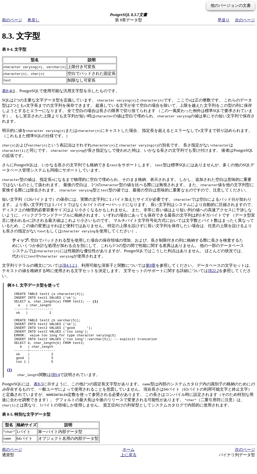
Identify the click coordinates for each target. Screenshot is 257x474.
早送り (224, 20)
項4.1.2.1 (69, 265)
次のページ (245, 20)
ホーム (128, 464)
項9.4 (55, 389)
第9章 (151, 265)
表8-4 (6, 91)
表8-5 (38, 398)
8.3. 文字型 (21, 35)
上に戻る (128, 469)
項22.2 (213, 271)
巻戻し (33, 20)
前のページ (12, 20)
